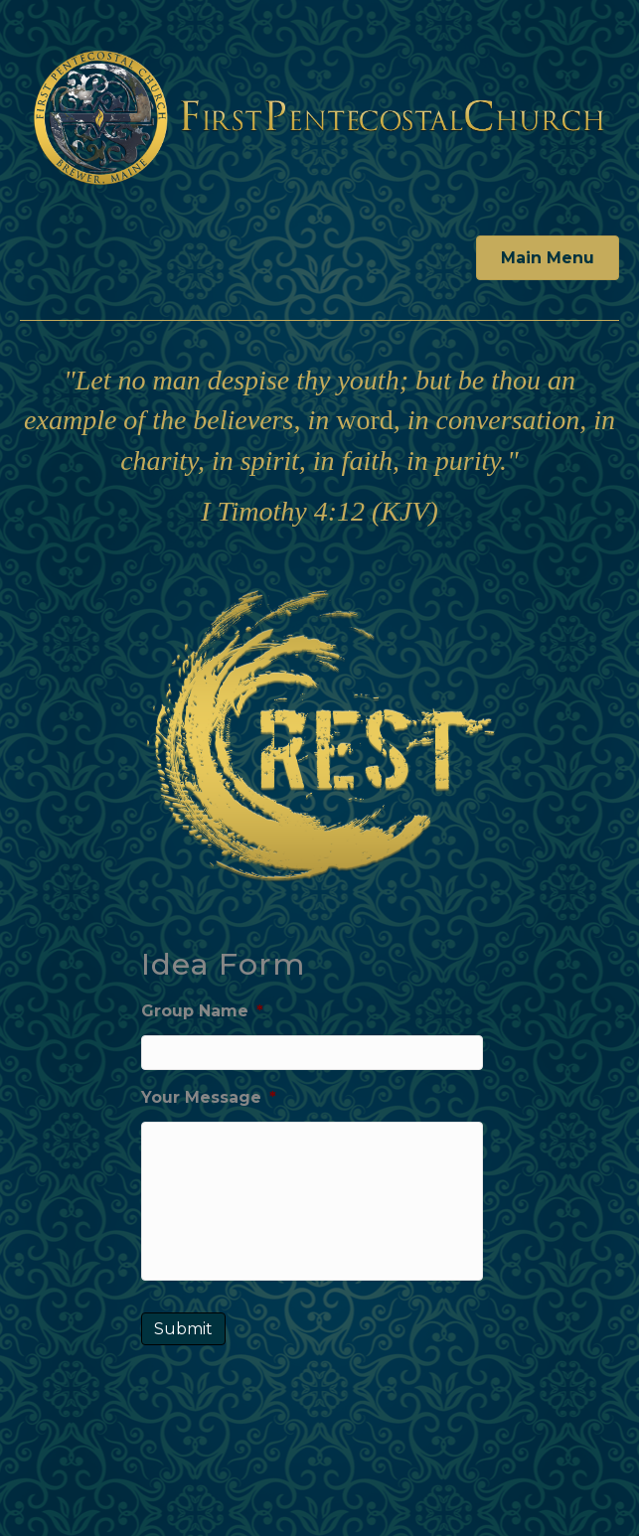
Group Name (202, 1010)
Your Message (208, 1097)
